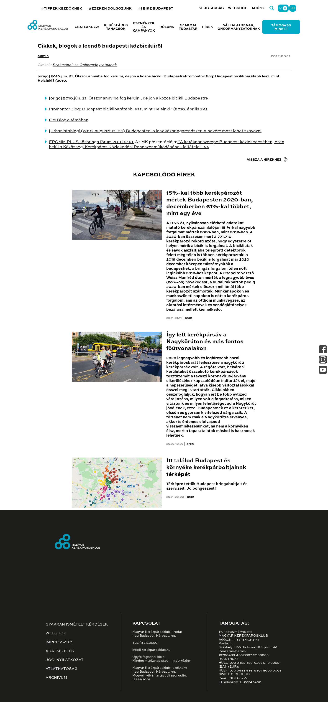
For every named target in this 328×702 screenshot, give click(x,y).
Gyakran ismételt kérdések (77, 624)
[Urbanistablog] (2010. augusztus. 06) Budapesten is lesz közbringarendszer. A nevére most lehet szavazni (155, 131)
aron (188, 318)
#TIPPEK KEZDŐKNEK (61, 8)
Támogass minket (281, 27)
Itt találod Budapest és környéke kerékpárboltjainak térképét (206, 467)
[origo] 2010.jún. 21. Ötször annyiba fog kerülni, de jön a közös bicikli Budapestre (128, 98)
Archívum (56, 678)
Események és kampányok (144, 27)
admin (43, 56)
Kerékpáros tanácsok (116, 27)
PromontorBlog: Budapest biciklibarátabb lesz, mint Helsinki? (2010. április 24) (128, 109)
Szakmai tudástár (188, 27)
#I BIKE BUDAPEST (155, 8)
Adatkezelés (60, 651)
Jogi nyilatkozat (65, 660)
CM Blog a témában (68, 120)
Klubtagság (211, 8)
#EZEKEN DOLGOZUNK (110, 8)
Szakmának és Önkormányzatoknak (85, 65)
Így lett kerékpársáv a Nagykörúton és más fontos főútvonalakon (204, 341)
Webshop (237, 8)
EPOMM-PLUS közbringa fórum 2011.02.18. (91, 142)
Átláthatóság (61, 669)
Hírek (207, 27)
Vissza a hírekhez (264, 159)
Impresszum (59, 642)
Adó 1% (258, 8)
